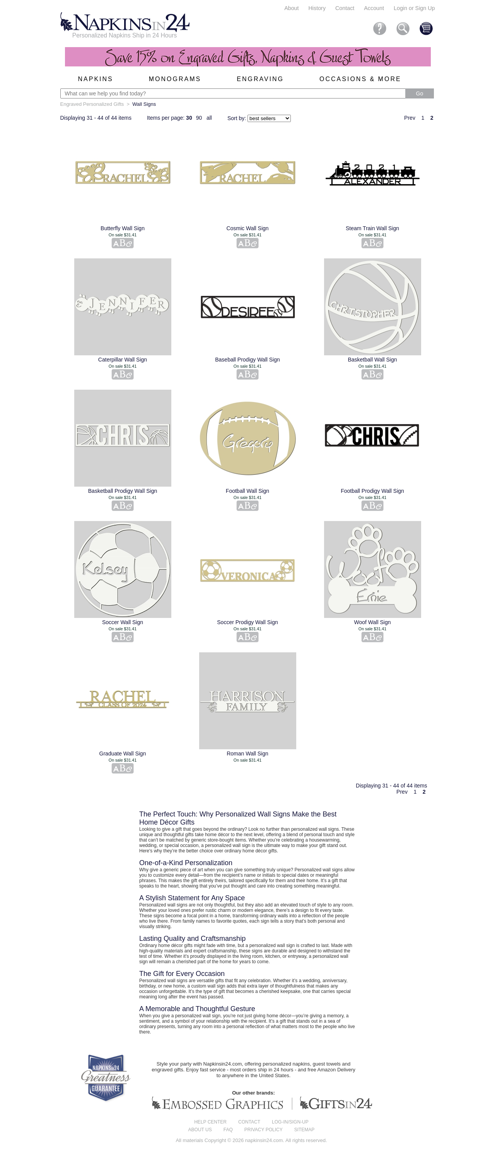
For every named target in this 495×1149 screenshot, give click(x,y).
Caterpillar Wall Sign (122, 359)
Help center (210, 1122)
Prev (409, 118)
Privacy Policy (263, 1129)
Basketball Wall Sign (372, 359)
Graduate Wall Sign (122, 753)
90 (199, 118)
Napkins (95, 79)
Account (374, 8)
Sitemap (304, 1129)
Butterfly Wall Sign (123, 228)
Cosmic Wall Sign (247, 228)
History (317, 8)
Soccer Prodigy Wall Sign (247, 622)
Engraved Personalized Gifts (92, 104)
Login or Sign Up (414, 8)
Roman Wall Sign (247, 753)
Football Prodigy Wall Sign (372, 491)
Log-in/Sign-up (290, 1122)
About (291, 8)
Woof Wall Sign (372, 622)
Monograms (175, 79)
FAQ (228, 1129)
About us (200, 1129)
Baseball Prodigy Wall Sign (247, 359)
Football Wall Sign (247, 491)
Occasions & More (360, 79)
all (209, 118)
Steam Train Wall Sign (372, 228)
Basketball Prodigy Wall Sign (122, 491)
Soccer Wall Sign (122, 622)
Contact (344, 8)
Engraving (260, 79)
